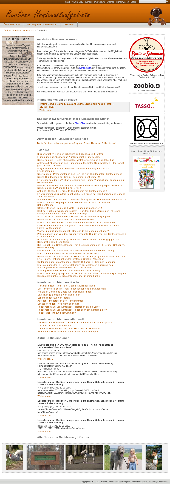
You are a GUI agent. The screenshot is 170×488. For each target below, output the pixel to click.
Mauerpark (10, 73)
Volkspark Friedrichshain (19, 55)
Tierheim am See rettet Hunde (54, 325)
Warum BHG (78, 2)
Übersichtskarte (12, 24)
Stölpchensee (22, 92)
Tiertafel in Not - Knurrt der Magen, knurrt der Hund (66, 286)
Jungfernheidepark (20, 48)
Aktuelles (69, 24)
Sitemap (110, 2)
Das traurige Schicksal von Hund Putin (59, 295)
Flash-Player (81, 123)
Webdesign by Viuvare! (158, 482)
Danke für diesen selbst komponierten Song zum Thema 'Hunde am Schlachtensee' (76, 143)
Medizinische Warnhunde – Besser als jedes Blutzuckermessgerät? (75, 322)
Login (133, 2)
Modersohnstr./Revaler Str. (17, 59)
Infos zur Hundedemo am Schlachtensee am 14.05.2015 (68, 253)
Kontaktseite (85, 68)
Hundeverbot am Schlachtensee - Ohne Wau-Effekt (65, 219)
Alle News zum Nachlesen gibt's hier (63, 437)
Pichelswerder (14, 89)
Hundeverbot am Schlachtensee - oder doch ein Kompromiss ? (72, 310)
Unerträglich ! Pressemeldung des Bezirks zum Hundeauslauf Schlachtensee (79, 174)
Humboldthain (10, 70)
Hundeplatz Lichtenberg (18, 64)
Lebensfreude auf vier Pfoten (54, 298)
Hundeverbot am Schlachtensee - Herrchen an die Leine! (69, 307)
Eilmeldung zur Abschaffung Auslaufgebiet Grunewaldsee (69, 157)
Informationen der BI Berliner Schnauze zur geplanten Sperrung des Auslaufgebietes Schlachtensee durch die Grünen (75, 266)
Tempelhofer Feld (14, 98)
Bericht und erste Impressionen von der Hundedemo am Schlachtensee (76, 222)
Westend (22, 50)
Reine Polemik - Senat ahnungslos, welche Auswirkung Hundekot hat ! (76, 160)
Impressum (99, 2)
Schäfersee (27, 76)
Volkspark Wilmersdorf (13, 45)
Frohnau (17, 75)
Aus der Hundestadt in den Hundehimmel (60, 301)
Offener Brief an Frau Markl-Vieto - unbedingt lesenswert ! (69, 208)
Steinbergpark (22, 73)
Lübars (7, 75)
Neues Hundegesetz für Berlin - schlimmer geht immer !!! (69, 177)
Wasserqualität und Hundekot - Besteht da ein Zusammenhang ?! (73, 231)
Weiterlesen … (46, 110)
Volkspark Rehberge (24, 67)
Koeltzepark (23, 81)
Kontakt (89, 2)
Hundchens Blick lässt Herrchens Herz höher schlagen (68, 331)
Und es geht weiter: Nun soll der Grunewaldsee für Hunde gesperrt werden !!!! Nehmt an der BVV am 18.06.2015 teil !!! (80, 186)
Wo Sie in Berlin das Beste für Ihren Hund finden (65, 292)
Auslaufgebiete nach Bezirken (42, 24)
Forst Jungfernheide (17, 78)
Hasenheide (12, 54)
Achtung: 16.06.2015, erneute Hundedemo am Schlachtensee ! (72, 191)
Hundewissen (122, 2)
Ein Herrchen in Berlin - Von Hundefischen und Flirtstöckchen (72, 289)
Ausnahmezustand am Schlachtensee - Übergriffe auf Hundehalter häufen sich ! (81, 199)
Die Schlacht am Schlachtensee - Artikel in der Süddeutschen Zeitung (76, 250)
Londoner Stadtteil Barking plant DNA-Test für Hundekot (69, 328)
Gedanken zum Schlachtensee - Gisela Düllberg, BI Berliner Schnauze (76, 262)
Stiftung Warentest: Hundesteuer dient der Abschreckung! (69, 270)
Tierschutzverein (22, 61)
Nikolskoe (11, 92)
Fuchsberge (24, 86)
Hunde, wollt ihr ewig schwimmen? (57, 313)
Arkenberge (25, 70)
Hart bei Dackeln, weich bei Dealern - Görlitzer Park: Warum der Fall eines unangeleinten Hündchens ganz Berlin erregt (78, 212)
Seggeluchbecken (14, 83)
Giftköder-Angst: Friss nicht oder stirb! (59, 304)
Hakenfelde (13, 81)
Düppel (25, 89)
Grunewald (12, 51)
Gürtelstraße (8, 62)
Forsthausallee (23, 100)
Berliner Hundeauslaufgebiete (19, 30)
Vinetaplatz (10, 67)
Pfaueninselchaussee (18, 94)
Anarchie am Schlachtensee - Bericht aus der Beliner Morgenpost (73, 216)
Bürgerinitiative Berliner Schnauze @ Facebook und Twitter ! (71, 154)
